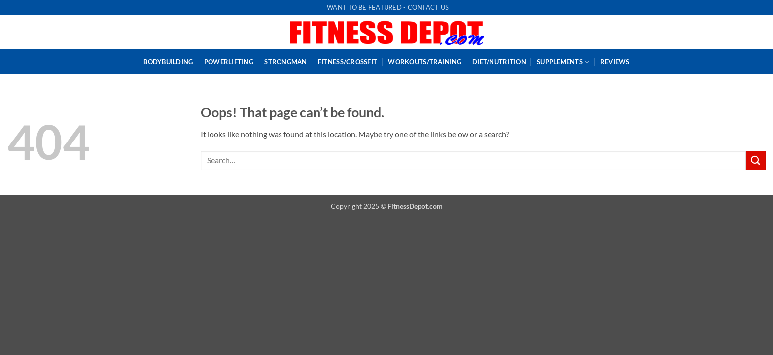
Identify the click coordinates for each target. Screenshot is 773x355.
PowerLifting (228, 62)
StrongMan (285, 62)
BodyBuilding (168, 62)
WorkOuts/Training (424, 62)
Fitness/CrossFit (347, 62)
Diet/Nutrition (499, 62)
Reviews (615, 62)
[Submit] (756, 160)
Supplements (563, 62)
